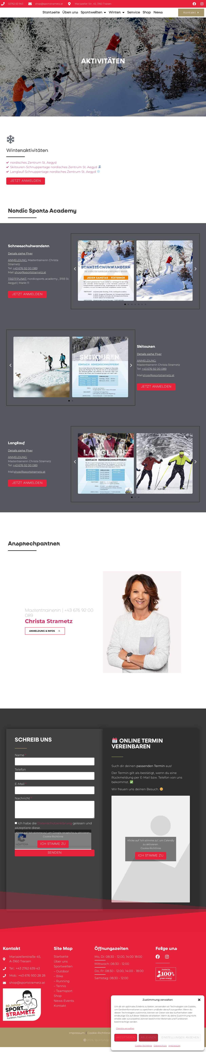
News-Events (64, 1006)
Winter (117, 15)
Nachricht (22, 803)
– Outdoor (61, 976)
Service (133, 15)
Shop (147, 15)
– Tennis (60, 991)
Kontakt (60, 1010)
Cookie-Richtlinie (143, 1045)
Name (19, 760)
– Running (61, 986)
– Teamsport (63, 996)
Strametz (48, 625)
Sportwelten (93, 15)
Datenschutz (160, 1045)
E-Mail (19, 789)
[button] (199, 999)
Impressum (174, 1045)
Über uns (70, 15)
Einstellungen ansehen (180, 1037)
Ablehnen (148, 1037)
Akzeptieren (125, 1037)
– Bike (58, 981)
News (158, 15)
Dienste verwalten (125, 1028)
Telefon (20, 774)
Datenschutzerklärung (55, 828)
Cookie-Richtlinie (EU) (102, 1037)
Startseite (51, 15)
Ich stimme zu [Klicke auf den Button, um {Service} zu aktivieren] (53, 849)
